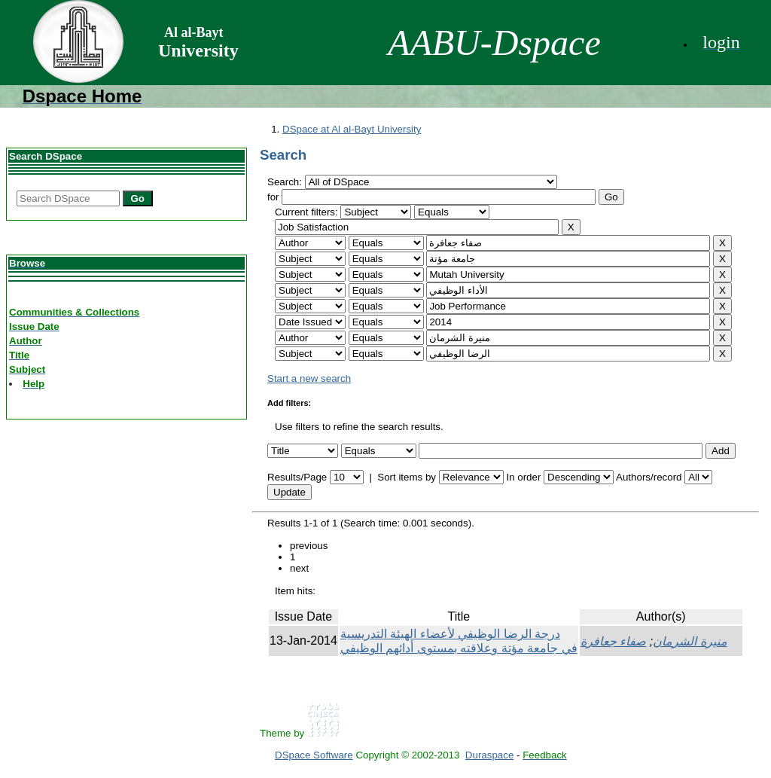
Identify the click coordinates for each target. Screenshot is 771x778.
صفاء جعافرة (613, 641)
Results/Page (297, 477)
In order (523, 477)
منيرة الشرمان (690, 641)
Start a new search (309, 378)
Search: (286, 182)
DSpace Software (314, 755)
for (273, 197)
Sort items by (406, 477)
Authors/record (648, 477)
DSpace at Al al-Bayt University (351, 129)
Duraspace (489, 755)
